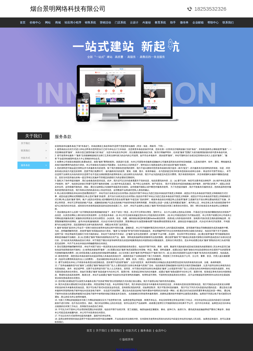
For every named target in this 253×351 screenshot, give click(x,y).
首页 (22, 22)
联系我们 (228, 22)
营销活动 (105, 22)
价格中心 (35, 22)
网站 (48, 22)
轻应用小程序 (73, 22)
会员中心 (160, 330)
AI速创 (146, 22)
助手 (173, 22)
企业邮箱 (198, 22)
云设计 (134, 22)
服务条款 (34, 165)
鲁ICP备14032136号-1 (126, 349)
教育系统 (160, 22)
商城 (58, 22)
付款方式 (34, 158)
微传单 (184, 22)
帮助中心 (213, 22)
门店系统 (120, 22)
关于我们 (34, 143)
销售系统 (90, 22)
